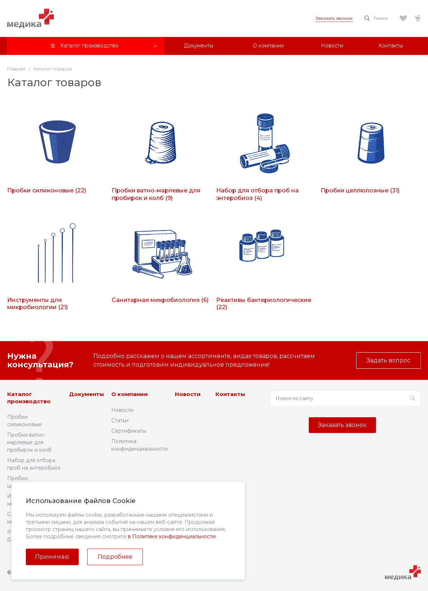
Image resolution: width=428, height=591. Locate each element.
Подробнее (115, 556)
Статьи (120, 420)
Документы (86, 394)
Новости (122, 410)
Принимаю (52, 556)
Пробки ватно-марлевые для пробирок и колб (29, 442)
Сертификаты (128, 431)
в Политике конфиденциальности (171, 536)
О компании (129, 394)
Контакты (230, 394)
